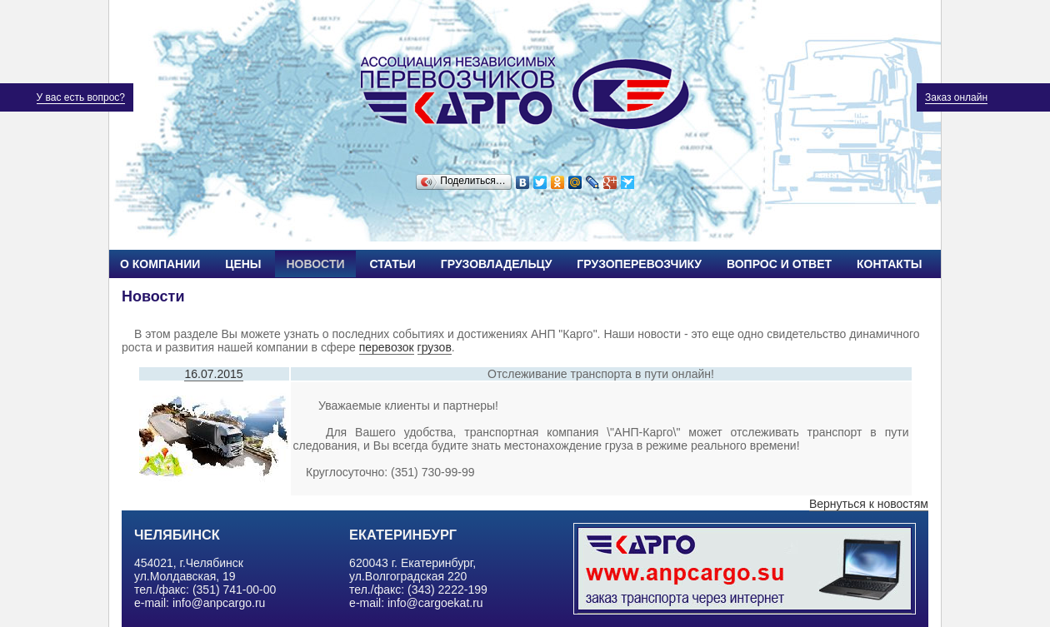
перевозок (386, 347)
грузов (435, 347)
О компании (160, 264)
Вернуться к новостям (868, 503)
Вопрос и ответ (779, 264)
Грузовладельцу (496, 264)
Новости (315, 264)
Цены (243, 264)
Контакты (889, 264)
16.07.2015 (213, 374)
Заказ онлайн (956, 97)
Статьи (392, 264)
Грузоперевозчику (639, 264)
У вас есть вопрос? (81, 97)
